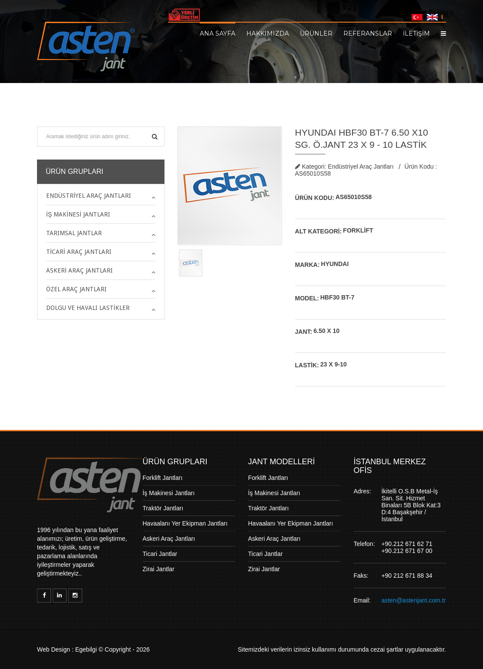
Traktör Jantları (163, 508)
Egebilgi (86, 649)
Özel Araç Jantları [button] (76, 289)
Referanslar (367, 33)
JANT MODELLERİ (281, 461)
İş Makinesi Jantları (169, 492)
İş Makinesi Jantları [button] (78, 214)
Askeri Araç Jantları (169, 538)
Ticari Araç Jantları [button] (78, 252)
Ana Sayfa (217, 33)
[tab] (100, 196)
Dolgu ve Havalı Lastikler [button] (88, 308)
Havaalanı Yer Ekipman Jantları (185, 523)
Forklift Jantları (163, 477)
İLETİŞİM (416, 33)
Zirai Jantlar (158, 569)
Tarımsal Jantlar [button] (74, 233)
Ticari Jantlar (160, 553)
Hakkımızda (267, 33)
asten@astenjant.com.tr (413, 600)
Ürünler (316, 33)
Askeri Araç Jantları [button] (79, 270)
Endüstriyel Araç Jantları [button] (88, 196)
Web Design (53, 649)
